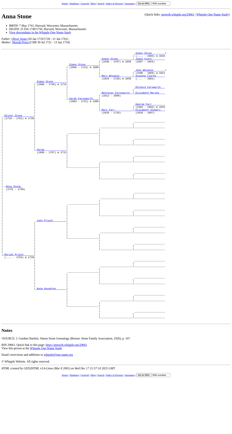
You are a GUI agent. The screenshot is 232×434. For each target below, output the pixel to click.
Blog (93, 3)
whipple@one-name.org (58, 408)
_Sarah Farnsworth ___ (83, 108)
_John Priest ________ (50, 254)
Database (74, 3)
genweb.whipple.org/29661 (177, 14)
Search (100, 3)
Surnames (130, 3)
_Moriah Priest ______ (18, 295)
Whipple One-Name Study (212, 14)
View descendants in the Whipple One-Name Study (40, 32)
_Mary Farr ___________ (116, 121)
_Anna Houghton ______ (50, 336)
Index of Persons (114, 3)
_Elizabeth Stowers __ (149, 121)
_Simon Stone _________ (116, 60)
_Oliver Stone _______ (18, 128)
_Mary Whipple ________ (116, 80)
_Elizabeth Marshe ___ (149, 101)
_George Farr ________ (149, 114)
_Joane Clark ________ (149, 60)
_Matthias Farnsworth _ (116, 101)
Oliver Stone (20, 38)
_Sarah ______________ (50, 169)
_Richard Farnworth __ (149, 94)
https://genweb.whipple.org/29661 (66, 398)
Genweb (85, 3)
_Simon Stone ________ (149, 53)
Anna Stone (17, 16)
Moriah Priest (20, 42)
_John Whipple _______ (149, 74)
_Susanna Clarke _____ (149, 80)
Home (65, 3)
